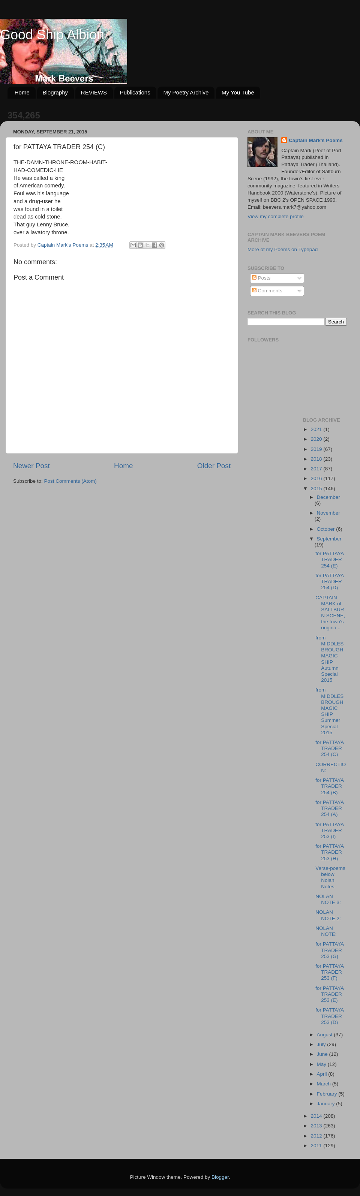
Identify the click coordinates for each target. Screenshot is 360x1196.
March (324, 1084)
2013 (316, 1126)
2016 (316, 478)
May (322, 1064)
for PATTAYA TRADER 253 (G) (329, 950)
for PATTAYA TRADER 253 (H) (329, 852)
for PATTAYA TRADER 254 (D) (329, 581)
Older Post (214, 466)
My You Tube (238, 92)
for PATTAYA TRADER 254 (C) (329, 748)
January (326, 1103)
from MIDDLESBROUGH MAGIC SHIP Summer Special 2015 (329, 711)
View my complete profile (276, 216)
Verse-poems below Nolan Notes (330, 877)
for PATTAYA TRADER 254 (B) (329, 786)
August (325, 1034)
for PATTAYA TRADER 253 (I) (329, 830)
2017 (316, 469)
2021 (316, 429)
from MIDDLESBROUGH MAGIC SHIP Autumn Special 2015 (329, 659)
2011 (316, 1145)
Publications (135, 92)
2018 (316, 459)
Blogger (220, 1177)
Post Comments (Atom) (70, 481)
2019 (316, 449)
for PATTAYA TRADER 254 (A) (329, 808)
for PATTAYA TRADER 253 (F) (329, 972)
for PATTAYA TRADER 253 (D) (329, 1016)
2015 (316, 488)
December (328, 497)
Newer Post (31, 466)
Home (22, 92)
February (328, 1094)
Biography (55, 92)
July (322, 1044)
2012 (316, 1136)
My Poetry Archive (185, 92)
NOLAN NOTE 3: (328, 899)
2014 (316, 1116)
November (328, 513)
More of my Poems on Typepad (283, 249)
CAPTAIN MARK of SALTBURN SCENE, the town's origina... (330, 613)
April (322, 1074)
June (323, 1054)
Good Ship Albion (52, 34)
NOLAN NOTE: (325, 931)
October (326, 529)
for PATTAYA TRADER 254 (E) (329, 559)
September (329, 539)
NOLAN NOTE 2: (328, 915)
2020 (316, 439)
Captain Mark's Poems (316, 140)
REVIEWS (94, 92)
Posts (261, 278)
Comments (267, 290)
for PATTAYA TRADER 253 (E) (329, 994)
